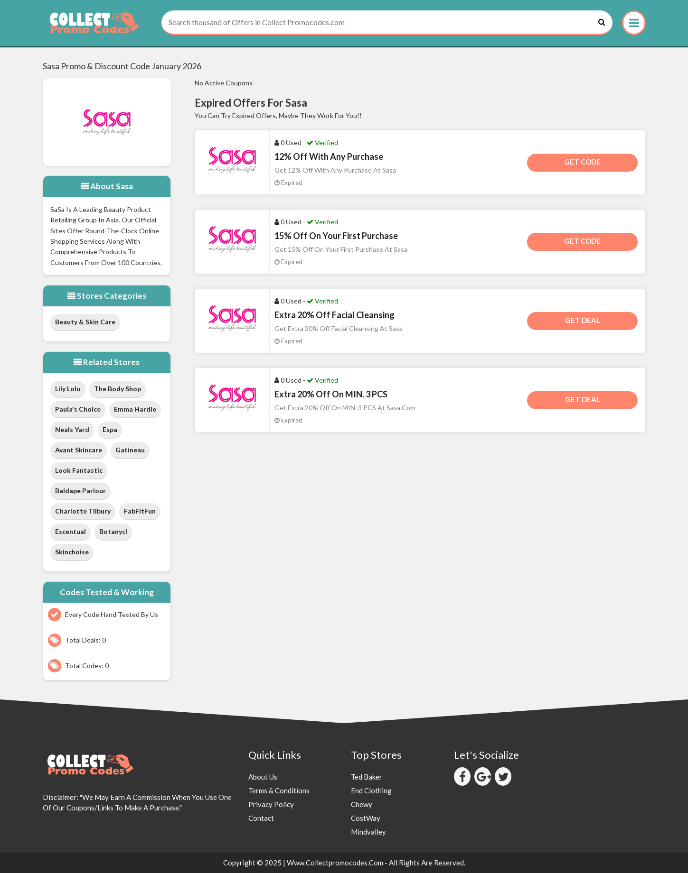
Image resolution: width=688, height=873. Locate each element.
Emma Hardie (135, 409)
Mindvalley (368, 831)
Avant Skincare (78, 450)
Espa (110, 429)
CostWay (365, 818)
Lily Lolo (68, 389)
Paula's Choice (78, 409)
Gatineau (130, 450)
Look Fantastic (79, 470)
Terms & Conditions (279, 790)
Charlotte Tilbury (83, 511)
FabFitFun (140, 511)
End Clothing (371, 790)
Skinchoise (72, 552)
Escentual (70, 531)
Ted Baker (366, 776)
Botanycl (113, 531)
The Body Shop (117, 389)
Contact (261, 818)
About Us (262, 776)
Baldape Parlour (80, 491)
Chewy (361, 804)
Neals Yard (72, 429)
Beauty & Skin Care (85, 322)
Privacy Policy (271, 804)
